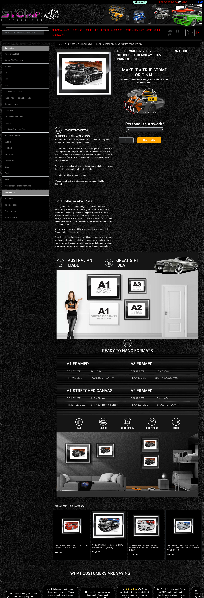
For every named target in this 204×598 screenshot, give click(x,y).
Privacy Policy (11, 217)
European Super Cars (14, 117)
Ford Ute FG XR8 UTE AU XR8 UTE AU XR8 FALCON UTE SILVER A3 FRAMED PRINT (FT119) (182, 547)
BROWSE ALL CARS (60, 30)
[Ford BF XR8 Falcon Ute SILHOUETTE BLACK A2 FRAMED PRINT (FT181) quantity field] (126, 140)
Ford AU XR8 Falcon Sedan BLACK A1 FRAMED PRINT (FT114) (108, 546)
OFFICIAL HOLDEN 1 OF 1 (112, 30)
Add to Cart (149, 140)
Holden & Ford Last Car (15, 129)
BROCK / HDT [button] (92, 30)
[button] (197, 32)
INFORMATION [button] (58, 35)
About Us (9, 198)
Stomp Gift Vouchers (14, 60)
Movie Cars (9, 161)
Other (7, 167)
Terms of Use (10, 211)
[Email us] (170, 31)
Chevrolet (9, 110)
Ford (7, 73)
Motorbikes (9, 154)
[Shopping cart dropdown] (192, 32)
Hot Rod (8, 148)
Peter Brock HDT (12, 54)
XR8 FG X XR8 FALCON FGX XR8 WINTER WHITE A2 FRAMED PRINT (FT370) (144, 547)
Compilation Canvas (13, 91)
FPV (6, 85)
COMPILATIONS (153, 30)
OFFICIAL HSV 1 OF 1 (135, 30)
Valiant (8, 179)
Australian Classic (12, 135)
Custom (8, 142)
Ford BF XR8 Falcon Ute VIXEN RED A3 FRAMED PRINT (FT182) (71, 546)
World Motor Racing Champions (18, 186)
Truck (7, 173)
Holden (8, 66)
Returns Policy (11, 205)
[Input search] (23, 32)
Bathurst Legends (12, 104)
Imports (8, 123)
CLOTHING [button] (77, 30)
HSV (6, 79)
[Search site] (46, 32)
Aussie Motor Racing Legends (18, 98)
